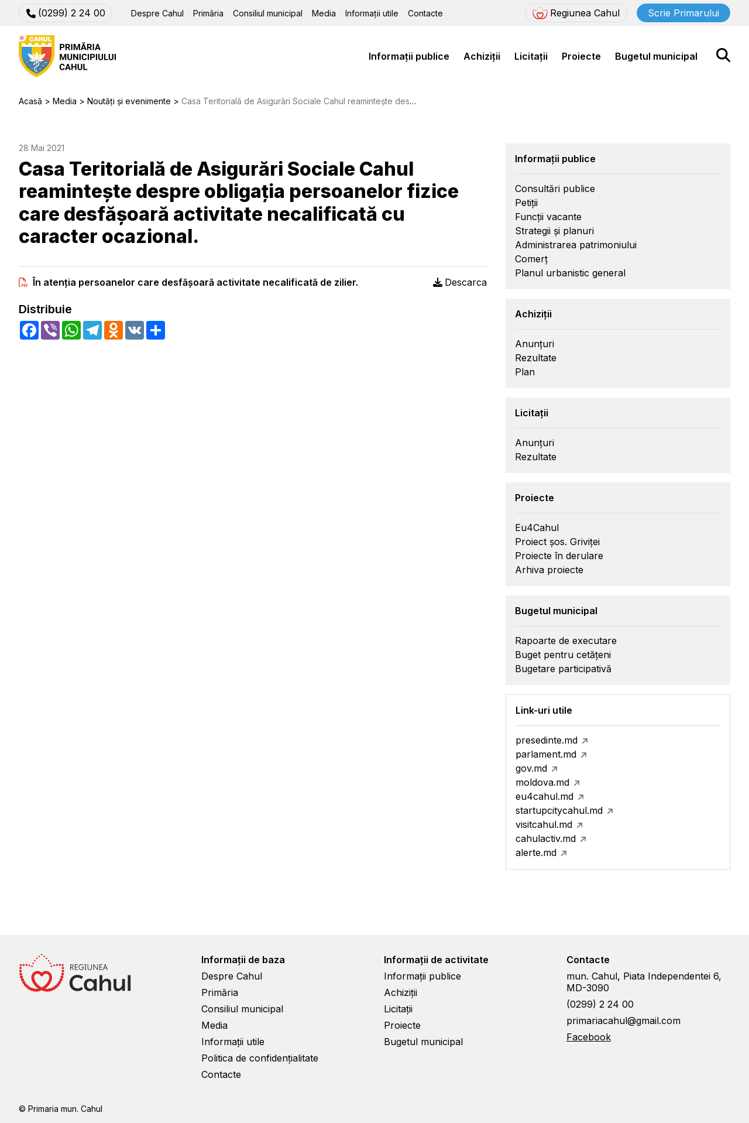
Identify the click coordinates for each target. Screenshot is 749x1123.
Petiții (526, 202)
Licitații (531, 56)
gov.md (531, 768)
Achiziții (481, 56)
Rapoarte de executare (566, 640)
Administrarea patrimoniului (576, 245)
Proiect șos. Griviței (557, 541)
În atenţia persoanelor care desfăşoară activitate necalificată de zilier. (195, 282)
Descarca (460, 282)
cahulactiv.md (546, 838)
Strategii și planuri (554, 231)
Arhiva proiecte (549, 570)
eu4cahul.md (544, 796)
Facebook (588, 1037)
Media (324, 13)
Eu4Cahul (537, 527)
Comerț (531, 259)
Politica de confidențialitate (259, 1058)
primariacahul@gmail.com (623, 1020)
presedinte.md (547, 740)
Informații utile (371, 13)
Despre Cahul (157, 13)
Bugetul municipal (656, 56)
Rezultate (535, 358)
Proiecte (581, 56)
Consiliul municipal (268, 13)
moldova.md (542, 782)
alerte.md (536, 852)
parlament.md (546, 754)
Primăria (208, 13)
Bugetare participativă (563, 669)
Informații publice (409, 56)
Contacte (425, 13)
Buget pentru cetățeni (563, 654)
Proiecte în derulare (559, 556)
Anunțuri (534, 344)
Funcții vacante (548, 216)
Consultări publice (555, 188)
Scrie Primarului (683, 13)
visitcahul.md (544, 824)
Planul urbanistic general (570, 273)
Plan (525, 372)
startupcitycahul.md (559, 810)
